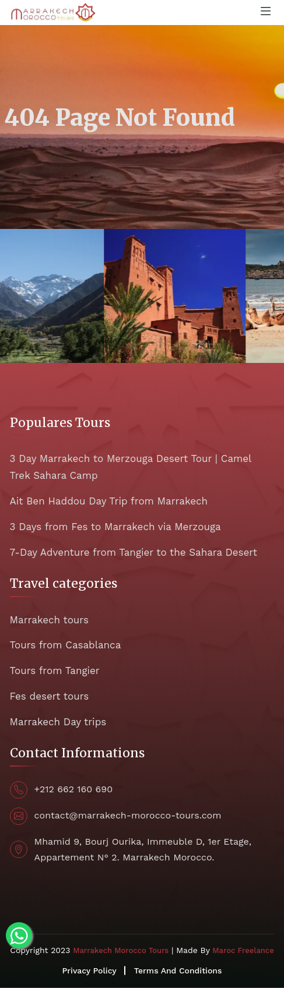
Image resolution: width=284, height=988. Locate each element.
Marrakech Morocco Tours (121, 950)
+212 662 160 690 (73, 789)
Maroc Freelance (243, 950)
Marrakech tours (49, 620)
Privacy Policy (89, 970)
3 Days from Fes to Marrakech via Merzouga (115, 526)
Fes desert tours (49, 696)
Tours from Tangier (55, 670)
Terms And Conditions (178, 970)
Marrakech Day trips (58, 722)
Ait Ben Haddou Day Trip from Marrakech (109, 501)
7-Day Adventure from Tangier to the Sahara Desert (133, 552)
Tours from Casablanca (65, 645)
